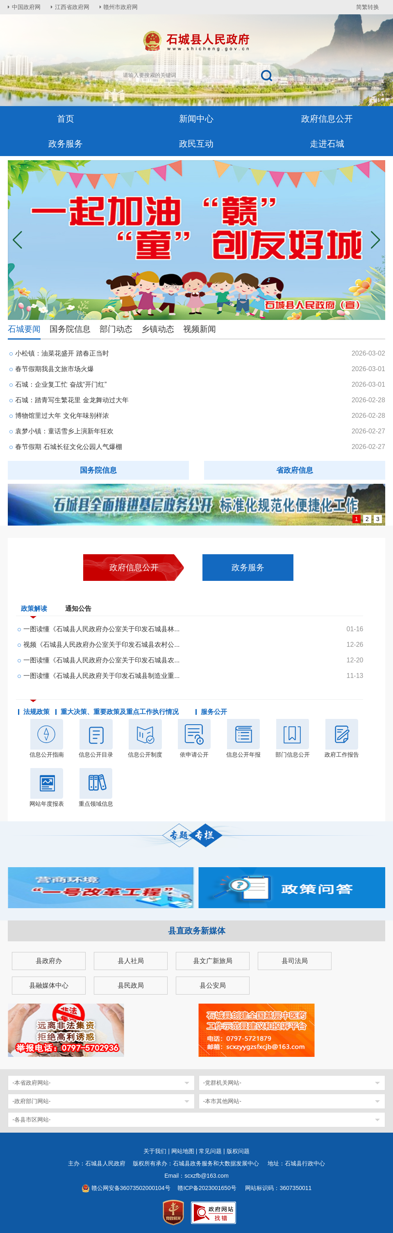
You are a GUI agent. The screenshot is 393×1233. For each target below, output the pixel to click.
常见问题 (210, 1151)
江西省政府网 (72, 7)
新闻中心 (196, 118)
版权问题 (238, 1151)
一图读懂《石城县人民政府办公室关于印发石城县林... (101, 629)
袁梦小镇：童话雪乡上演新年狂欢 (64, 431)
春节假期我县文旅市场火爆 (54, 368)
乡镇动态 (157, 328)
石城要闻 (24, 328)
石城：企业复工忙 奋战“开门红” (61, 384)
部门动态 (116, 328)
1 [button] (356, 519)
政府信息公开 (327, 118)
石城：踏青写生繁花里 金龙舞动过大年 (71, 400)
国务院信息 (70, 328)
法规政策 (36, 712)
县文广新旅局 (212, 960)
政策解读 (34, 610)
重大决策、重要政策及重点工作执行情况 (120, 712)
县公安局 (213, 985)
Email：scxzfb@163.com (196, 1175)
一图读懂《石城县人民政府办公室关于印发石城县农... (101, 660)
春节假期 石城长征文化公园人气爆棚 (68, 446)
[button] (375, 240)
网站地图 (182, 1151)
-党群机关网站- (222, 1082)
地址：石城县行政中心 (296, 1163)
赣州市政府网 (121, 7)
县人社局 (131, 960)
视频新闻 (199, 328)
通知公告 (78, 608)
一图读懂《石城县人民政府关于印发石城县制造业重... (101, 675)
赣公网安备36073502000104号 (130, 1188)
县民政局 (131, 985)
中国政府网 (26, 7)
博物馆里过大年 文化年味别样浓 (62, 415)
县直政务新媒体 (196, 930)
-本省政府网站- (31, 1082)
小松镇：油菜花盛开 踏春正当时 (62, 353)
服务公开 (214, 712)
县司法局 (295, 960)
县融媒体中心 (48, 985)
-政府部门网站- (31, 1101)
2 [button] (367, 519)
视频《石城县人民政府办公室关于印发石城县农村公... (101, 644)
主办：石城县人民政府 (99, 1163)
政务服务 (65, 143)
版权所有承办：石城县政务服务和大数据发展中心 (199, 1163)
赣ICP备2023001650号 (207, 1188)
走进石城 (327, 143)
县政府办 (49, 960)
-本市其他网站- (222, 1101)
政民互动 (196, 143)
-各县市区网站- (31, 1119)
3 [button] (377, 519)
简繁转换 (367, 7)
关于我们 (154, 1151)
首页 (65, 118)
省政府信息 (294, 470)
